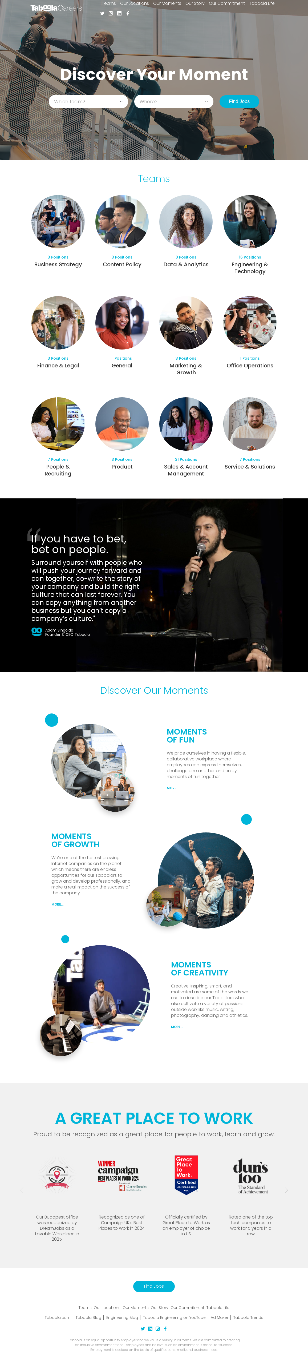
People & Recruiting (58, 470)
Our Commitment (187, 1307)
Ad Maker (219, 1317)
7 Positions (58, 459)
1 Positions (122, 358)
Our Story (159, 1307)
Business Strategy (58, 264)
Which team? (69, 101)
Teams (85, 1307)
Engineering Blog (122, 1317)
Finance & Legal (58, 365)
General (122, 365)
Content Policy (122, 264)
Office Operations (250, 365)
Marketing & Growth (186, 369)
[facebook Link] (165, 1329)
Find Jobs (239, 101)
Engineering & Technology (250, 268)
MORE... (173, 788)
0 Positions (186, 257)
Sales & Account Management (186, 470)
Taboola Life (217, 1307)
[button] (286, 1190)
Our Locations (107, 1307)
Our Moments (136, 1307)
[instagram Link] (158, 1329)
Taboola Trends (248, 1317)
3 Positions (58, 257)
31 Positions (186, 459)
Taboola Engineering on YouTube (174, 1317)
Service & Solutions (250, 466)
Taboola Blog (88, 1317)
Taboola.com (58, 1317)
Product (122, 466)
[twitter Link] (143, 1329)
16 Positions (250, 257)
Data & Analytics (186, 264)
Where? (148, 101)
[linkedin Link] (150, 1329)
